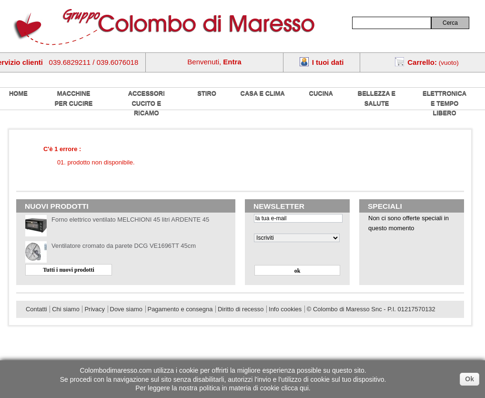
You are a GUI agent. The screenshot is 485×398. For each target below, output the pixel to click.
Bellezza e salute (376, 98)
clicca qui (295, 388)
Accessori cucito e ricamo (146, 103)
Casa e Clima (263, 93)
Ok (469, 379)
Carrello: (422, 62)
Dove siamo (126, 309)
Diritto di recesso (240, 309)
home (18, 93)
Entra (232, 62)
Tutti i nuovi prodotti (68, 269)
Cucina (321, 93)
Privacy (94, 309)
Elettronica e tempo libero (444, 103)
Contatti (36, 309)
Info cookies (285, 309)
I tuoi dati (328, 62)
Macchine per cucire (74, 98)
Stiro (206, 93)
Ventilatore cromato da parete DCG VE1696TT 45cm (123, 245)
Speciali (385, 206)
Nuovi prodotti (57, 206)
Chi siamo (66, 309)
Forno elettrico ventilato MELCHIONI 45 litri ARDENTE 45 (130, 219)
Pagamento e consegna (180, 309)
